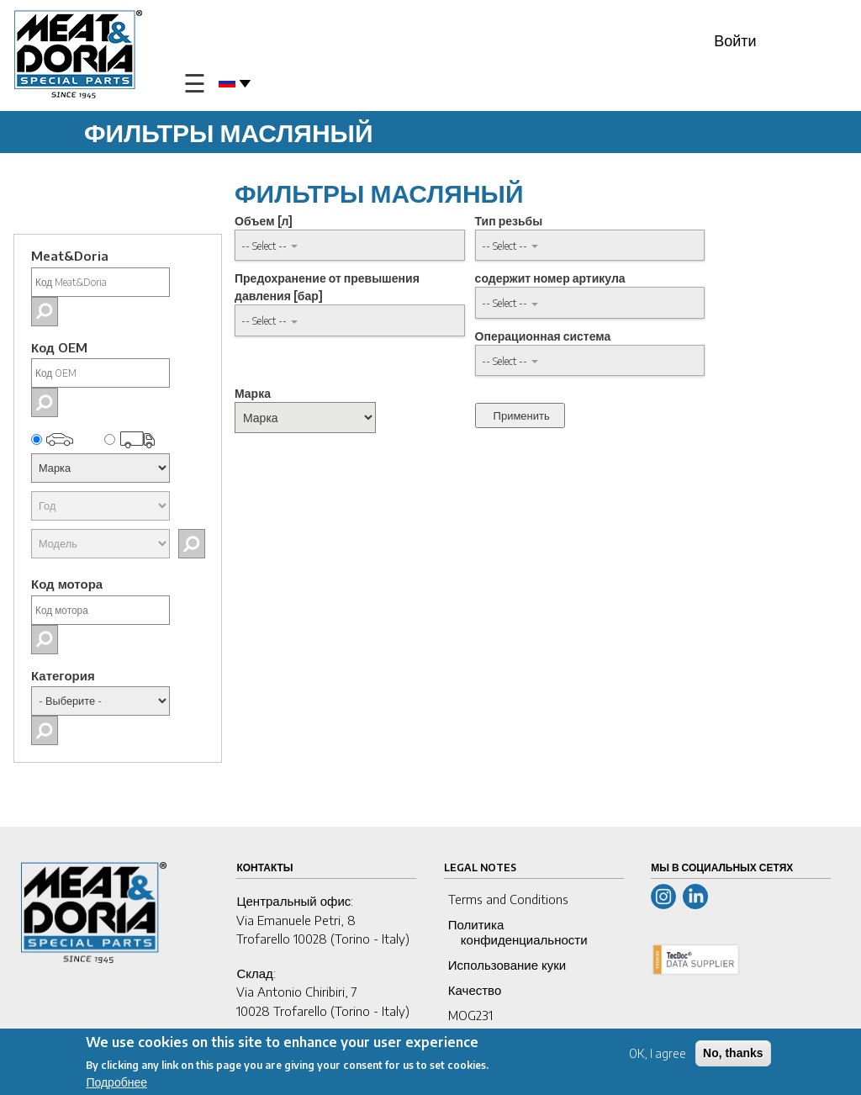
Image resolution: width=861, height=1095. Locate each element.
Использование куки (507, 964)
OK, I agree (657, 1056)
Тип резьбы (509, 221)
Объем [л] (264, 221)
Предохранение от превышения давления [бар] (327, 287)
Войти (735, 40)
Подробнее (116, 1085)
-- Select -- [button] (264, 245)
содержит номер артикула (550, 278)
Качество (474, 989)
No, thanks (733, 1055)
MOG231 (470, 1015)
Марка (253, 393)
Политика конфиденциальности (518, 932)
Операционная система (543, 336)
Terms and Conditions (508, 899)
